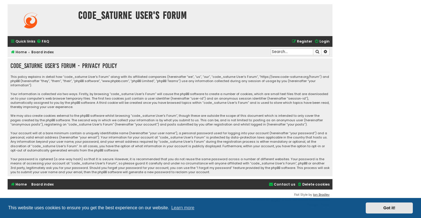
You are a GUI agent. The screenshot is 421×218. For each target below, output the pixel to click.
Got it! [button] (389, 208)
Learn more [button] (182, 207)
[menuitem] (43, 41)
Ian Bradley (321, 195)
